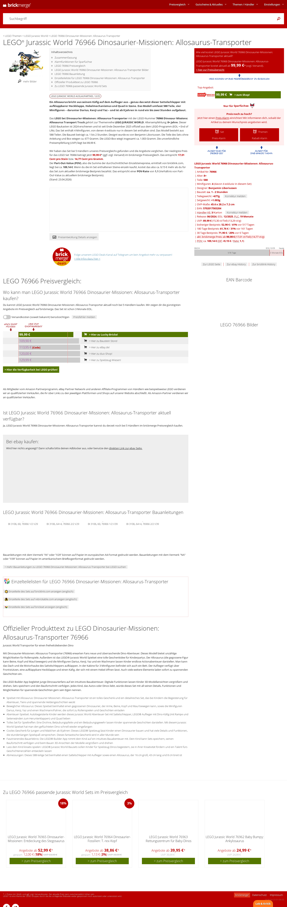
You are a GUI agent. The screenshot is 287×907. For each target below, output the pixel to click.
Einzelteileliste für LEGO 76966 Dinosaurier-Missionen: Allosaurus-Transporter (100, 78)
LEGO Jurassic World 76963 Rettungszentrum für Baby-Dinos (168, 839)
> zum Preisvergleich (36, 861)
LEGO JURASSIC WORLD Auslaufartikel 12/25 (75, 96)
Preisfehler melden (84, 317)
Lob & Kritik (263, 903)
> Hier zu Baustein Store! (99, 341)
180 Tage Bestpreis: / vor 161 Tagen (225, 228)
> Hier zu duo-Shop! (97, 353)
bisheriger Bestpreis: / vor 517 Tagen (225, 224)
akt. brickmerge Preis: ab (230, 237)
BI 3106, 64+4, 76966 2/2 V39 (142, 523)
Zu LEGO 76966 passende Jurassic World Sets (81, 86)
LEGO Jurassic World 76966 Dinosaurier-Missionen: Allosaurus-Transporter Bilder (102, 70)
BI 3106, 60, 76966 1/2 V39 (103, 523)
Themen (243, 4)
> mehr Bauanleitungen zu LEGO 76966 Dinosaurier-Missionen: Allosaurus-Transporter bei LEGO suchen (65, 567)
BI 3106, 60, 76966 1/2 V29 (23, 523)
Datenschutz (259, 895)
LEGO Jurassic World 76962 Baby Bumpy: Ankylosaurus (235, 839)
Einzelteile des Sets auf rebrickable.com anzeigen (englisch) (41, 599)
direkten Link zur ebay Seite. (125, 448)
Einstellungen (272, 4)
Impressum (276, 895)
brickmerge (242, 895)
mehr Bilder (26, 81)
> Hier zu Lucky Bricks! (100, 334)
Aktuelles (209, 4)
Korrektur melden (235, 196)
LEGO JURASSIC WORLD (129, 122)
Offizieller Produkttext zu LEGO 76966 (76, 82)
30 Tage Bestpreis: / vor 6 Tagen (223, 233)
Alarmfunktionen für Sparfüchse (73, 62)
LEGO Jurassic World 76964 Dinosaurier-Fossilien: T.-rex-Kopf (102, 839)
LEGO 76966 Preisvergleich (70, 66)
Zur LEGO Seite (211, 264)
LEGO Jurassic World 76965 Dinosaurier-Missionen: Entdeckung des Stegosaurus (36, 839)
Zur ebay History (236, 264)
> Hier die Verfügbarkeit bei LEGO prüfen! (31, 369)
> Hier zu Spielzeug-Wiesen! (101, 360)
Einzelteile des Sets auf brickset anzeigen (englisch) (36, 607)
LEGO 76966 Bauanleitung (70, 74)
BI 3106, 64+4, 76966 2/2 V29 (63, 523)
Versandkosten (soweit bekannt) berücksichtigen (40, 317)
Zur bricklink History (263, 264)
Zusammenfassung (66, 57)
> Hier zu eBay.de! (96, 347)
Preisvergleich (177, 4)
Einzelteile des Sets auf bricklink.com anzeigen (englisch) (39, 591)
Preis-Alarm (222, 118)
